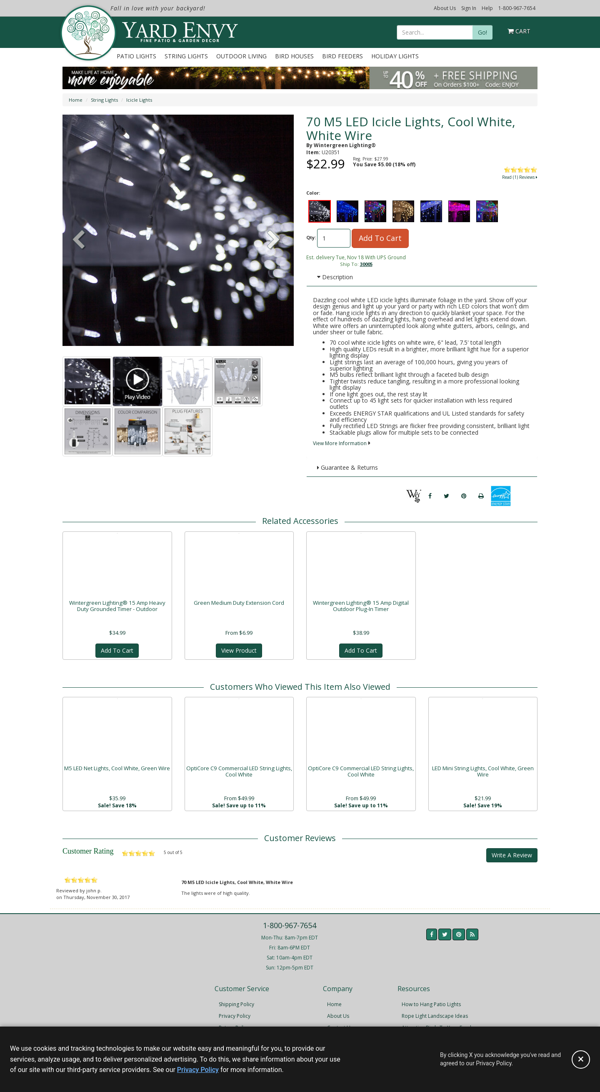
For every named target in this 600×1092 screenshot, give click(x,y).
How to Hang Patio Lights (431, 1005)
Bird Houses (294, 56)
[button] (273, 240)
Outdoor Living (241, 56)
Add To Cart (380, 238)
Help (487, 8)
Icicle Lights (139, 100)
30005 (366, 264)
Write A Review (512, 857)
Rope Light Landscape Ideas (435, 1017)
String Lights (186, 56)
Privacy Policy (234, 1017)
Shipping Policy (236, 1005)
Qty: (311, 237)
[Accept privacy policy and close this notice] (581, 1059)
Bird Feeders (342, 56)
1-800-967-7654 (516, 8)
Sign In (468, 8)
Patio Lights (136, 56)
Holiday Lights (395, 56)
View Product (239, 651)
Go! (482, 32)
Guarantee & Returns (347, 467)
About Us (445, 8)
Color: (313, 193)
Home (75, 100)
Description (335, 277)
